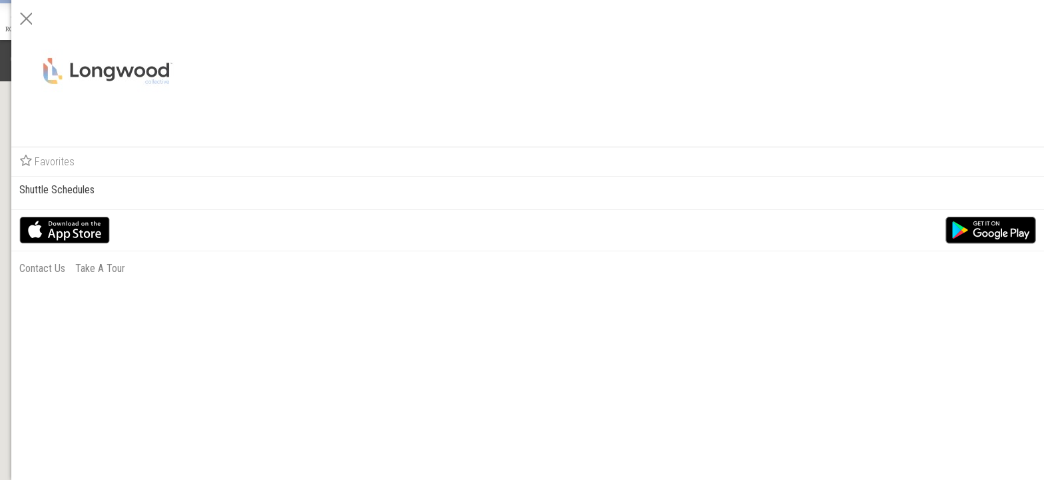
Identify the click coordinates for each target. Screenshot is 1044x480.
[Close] (859, 18)
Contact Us (875, 268)
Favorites (880, 161)
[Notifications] (18, 60)
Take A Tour (933, 268)
